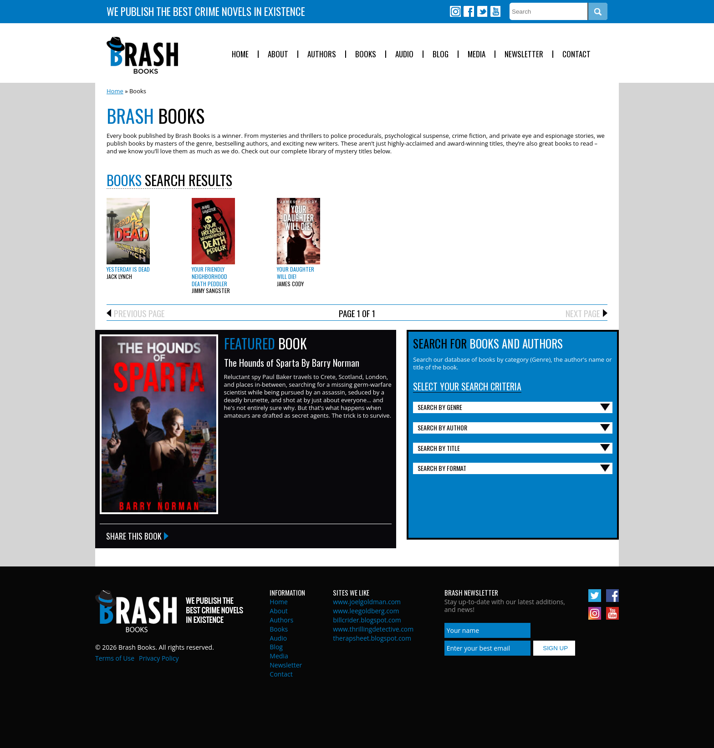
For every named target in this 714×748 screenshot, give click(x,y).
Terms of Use (114, 658)
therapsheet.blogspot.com (372, 638)
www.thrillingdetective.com (373, 629)
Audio (404, 54)
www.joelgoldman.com (367, 601)
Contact (576, 54)
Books (365, 54)
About (278, 54)
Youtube (495, 11)
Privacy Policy (158, 658)
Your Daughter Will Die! (295, 272)
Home (240, 54)
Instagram (455, 11)
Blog (441, 54)
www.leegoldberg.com (366, 610)
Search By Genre (440, 407)
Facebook (468, 11)
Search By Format (442, 468)
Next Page (583, 313)
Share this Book (134, 536)
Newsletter (524, 54)
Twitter (481, 11)
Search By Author (442, 427)
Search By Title (439, 448)
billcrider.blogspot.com (367, 620)
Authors (321, 54)
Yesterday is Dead (128, 269)
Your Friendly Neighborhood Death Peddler (209, 276)
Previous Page (139, 313)
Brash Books (142, 55)
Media (476, 54)
